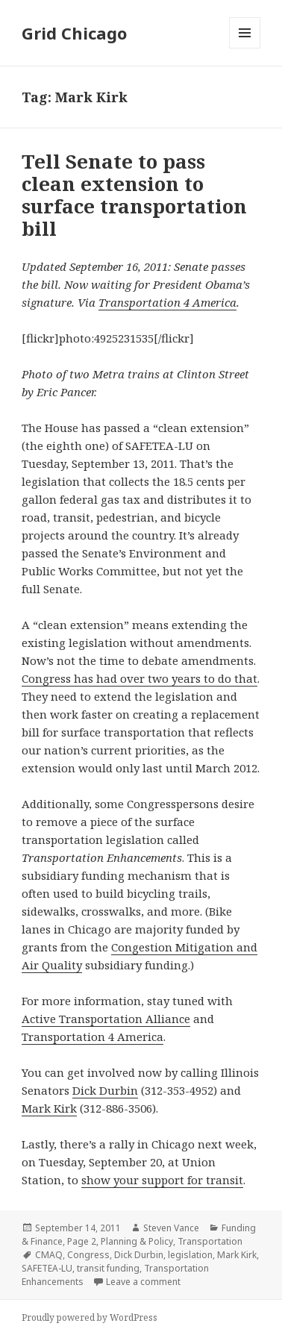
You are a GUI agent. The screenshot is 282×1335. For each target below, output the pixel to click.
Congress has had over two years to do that (139, 678)
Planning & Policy (137, 1241)
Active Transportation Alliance (106, 1018)
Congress (88, 1254)
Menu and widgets (245, 48)
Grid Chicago (74, 33)
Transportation (210, 1241)
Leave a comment (143, 1281)
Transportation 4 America (167, 302)
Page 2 (81, 1241)
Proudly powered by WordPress (89, 1317)
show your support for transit (162, 1179)
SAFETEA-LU (47, 1268)
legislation (190, 1254)
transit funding (108, 1268)
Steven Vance (171, 1228)
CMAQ (49, 1254)
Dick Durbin (105, 1090)
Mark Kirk (49, 1108)
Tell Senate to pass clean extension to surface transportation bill (134, 195)
